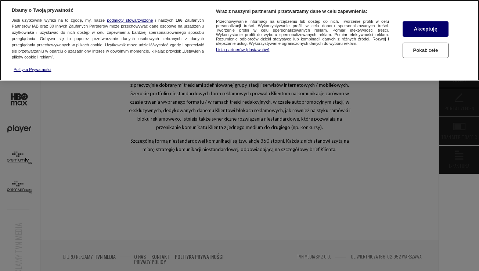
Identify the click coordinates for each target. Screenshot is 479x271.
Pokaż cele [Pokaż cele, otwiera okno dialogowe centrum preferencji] (425, 50)
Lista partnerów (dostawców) (242, 49)
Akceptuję (425, 29)
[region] (239, 40)
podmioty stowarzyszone (130, 20)
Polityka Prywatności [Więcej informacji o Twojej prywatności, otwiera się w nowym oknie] (32, 69)
